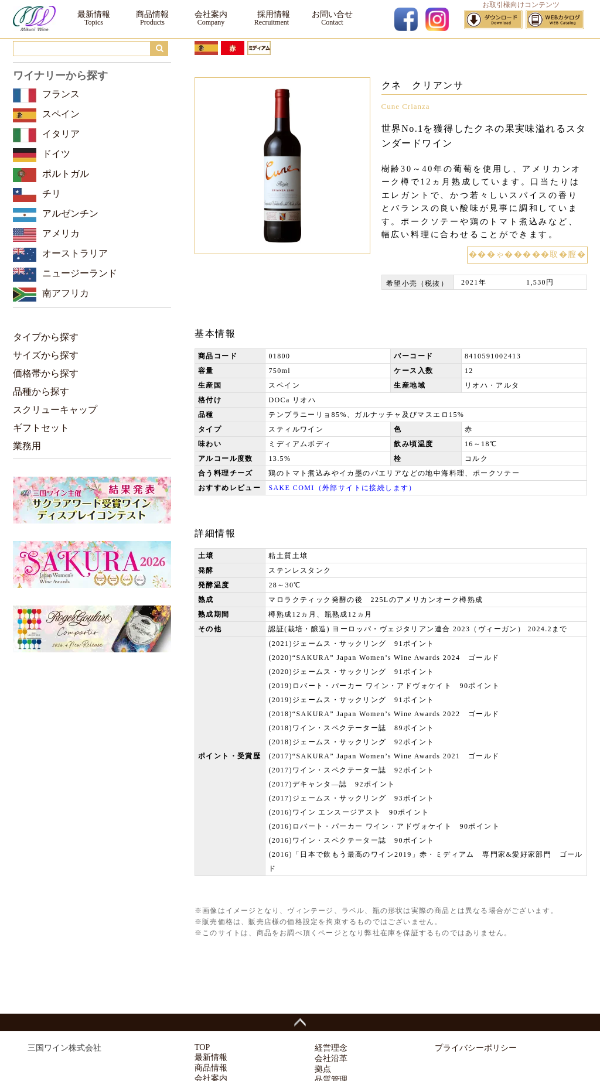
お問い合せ (332, 14)
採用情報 (271, 14)
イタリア (61, 134)
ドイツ (56, 154)
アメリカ (61, 233)
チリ (51, 194)
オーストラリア (75, 253)
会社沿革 (331, 1058)
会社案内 (211, 14)
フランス (61, 94)
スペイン (61, 114)
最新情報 (93, 14)
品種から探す (41, 391)
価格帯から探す (46, 373)
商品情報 (152, 14)
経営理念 (331, 1048)
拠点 (323, 1069)
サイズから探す (46, 355)
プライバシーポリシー (476, 1048)
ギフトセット (41, 428)
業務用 (27, 446)
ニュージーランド (79, 273)
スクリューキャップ (55, 410)
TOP (202, 1047)
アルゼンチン (70, 213)
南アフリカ (65, 293)
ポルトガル (65, 174)
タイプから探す (46, 337)
